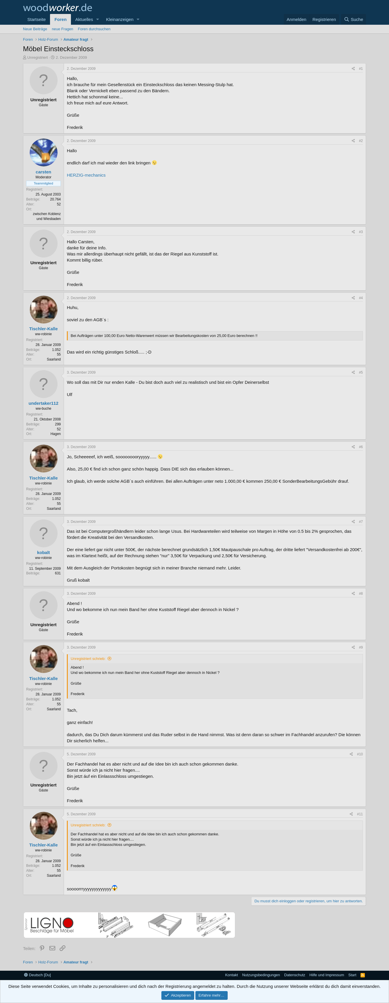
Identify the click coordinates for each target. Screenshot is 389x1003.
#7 (361, 522)
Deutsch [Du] (37, 975)
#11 (360, 814)
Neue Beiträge (35, 29)
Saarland (54, 359)
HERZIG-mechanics (86, 175)
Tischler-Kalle (43, 328)
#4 (361, 298)
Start (352, 975)
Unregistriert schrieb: (88, 658)
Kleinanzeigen (119, 19)
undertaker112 (43, 403)
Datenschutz (294, 975)
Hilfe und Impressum (326, 975)
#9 (361, 647)
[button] (98, 19)
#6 (361, 447)
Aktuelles (84, 19)
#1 (361, 69)
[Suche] (353, 19)
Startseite (36, 19)
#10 (360, 754)
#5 (361, 372)
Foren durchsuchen (94, 29)
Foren (60, 19)
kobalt (43, 552)
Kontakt (231, 975)
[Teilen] (353, 68)
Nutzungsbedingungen (261, 975)
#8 (361, 594)
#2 (361, 141)
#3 (361, 232)
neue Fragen (62, 29)
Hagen (56, 434)
